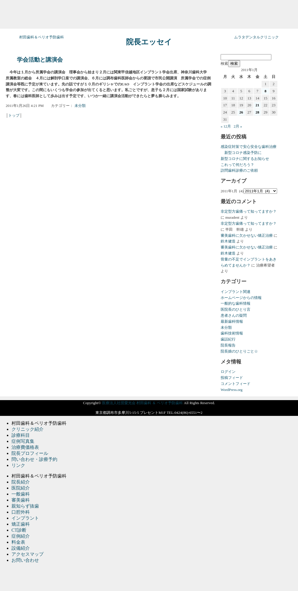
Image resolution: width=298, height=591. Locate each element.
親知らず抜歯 (25, 506)
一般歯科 (20, 494)
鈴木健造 (228, 241)
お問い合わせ (25, 560)
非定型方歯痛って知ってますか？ (249, 211)
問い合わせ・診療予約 (34, 459)
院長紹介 (20, 482)
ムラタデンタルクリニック (256, 37)
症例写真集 (22, 441)
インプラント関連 (235, 291)
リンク (18, 465)
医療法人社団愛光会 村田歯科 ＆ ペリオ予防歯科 (142, 403)
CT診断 (18, 530)
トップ (13, 115)
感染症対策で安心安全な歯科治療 (249, 146)
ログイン (228, 371)
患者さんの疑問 (234, 315)
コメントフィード (235, 383)
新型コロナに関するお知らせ (245, 158)
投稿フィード (232, 377)
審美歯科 (20, 500)
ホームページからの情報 (241, 298)
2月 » (238, 126)
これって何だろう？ (237, 165)
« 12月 (226, 126)
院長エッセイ (149, 42)
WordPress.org (231, 390)
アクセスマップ (27, 554)
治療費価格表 (25, 447)
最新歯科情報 (232, 321)
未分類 (80, 105)
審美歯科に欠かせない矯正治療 (247, 235)
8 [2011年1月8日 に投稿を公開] (265, 91)
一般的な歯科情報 (235, 303)
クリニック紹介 (27, 429)
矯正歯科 (20, 524)
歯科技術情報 (232, 333)
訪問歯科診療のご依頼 (239, 170)
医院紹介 (20, 488)
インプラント (25, 518)
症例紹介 (20, 536)
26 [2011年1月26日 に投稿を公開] (241, 112)
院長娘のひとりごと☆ (239, 351)
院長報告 (228, 345)
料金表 (18, 542)
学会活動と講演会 (40, 60)
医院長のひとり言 (235, 309)
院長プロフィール (29, 453)
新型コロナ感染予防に (241, 152)
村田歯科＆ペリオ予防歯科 (41, 37)
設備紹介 (20, 548)
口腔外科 (20, 512)
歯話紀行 (228, 339)
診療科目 (20, 435)
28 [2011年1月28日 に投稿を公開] (257, 112)
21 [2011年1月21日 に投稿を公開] (257, 105)
